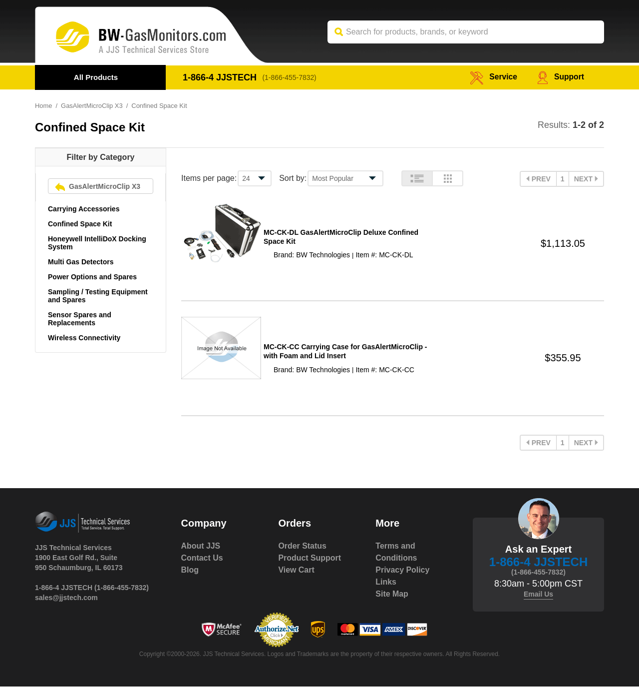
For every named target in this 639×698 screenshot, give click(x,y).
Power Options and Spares (92, 277)
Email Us (538, 606)
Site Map (391, 605)
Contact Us (202, 569)
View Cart (296, 581)
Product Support (309, 569)
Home (43, 105)
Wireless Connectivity (84, 338)
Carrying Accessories (83, 209)
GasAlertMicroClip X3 (92, 105)
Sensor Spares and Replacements (79, 319)
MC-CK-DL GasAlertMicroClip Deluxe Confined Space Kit (341, 239)
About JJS (201, 557)
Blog (190, 581)
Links (385, 593)
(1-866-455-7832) (290, 77)
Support (560, 77)
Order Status (302, 557)
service (493, 77)
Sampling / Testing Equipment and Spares (98, 296)
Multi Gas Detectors (80, 262)
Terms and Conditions (396, 563)
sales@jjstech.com (66, 609)
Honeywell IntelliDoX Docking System (97, 243)
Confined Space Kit (80, 224)
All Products (96, 77)
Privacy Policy (402, 581)
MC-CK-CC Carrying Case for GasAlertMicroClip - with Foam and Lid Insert (345, 360)
